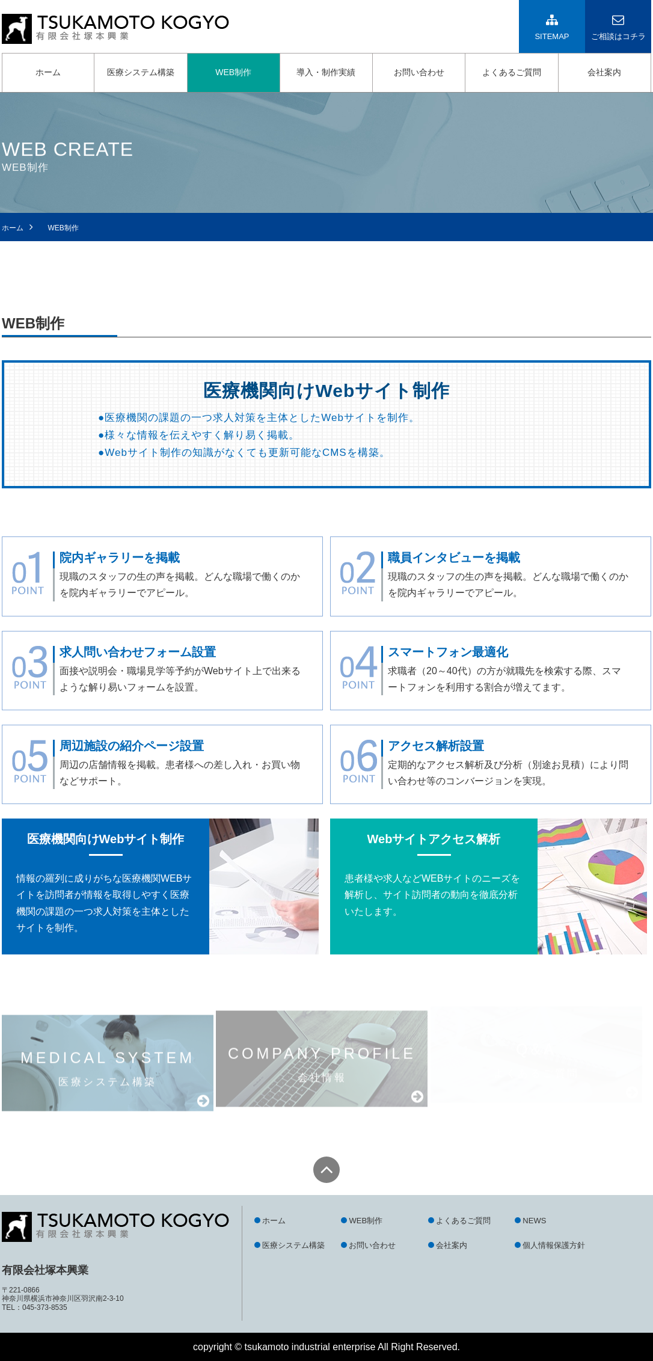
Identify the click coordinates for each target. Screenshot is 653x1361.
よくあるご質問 (511, 72)
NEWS (534, 1220)
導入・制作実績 (325, 72)
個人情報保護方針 (554, 1245)
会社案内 (604, 72)
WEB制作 (233, 72)
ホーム (48, 72)
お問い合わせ (419, 72)
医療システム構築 (140, 72)
